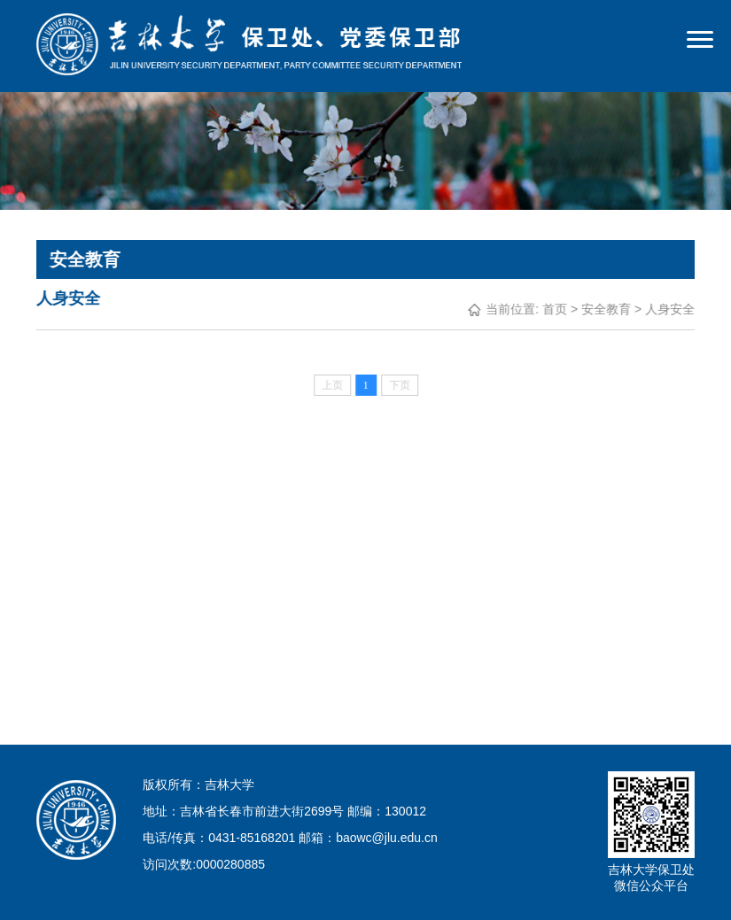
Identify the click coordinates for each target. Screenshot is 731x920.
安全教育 (606, 309)
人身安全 (670, 309)
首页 (554, 309)
